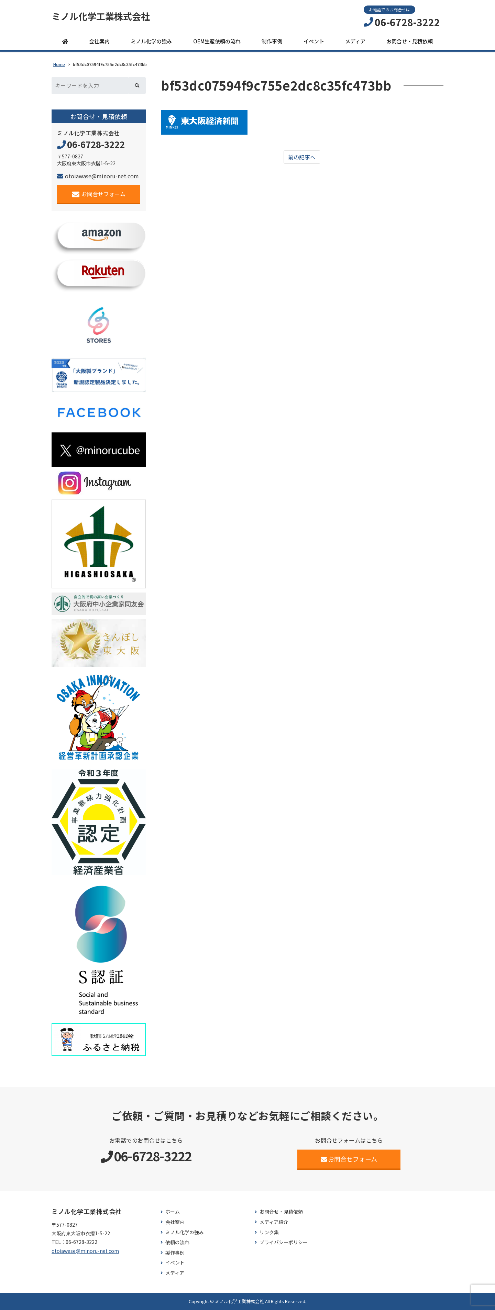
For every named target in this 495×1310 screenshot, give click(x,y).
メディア (355, 41)
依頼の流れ (177, 1242)
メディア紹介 (274, 1222)
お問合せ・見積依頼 (409, 41)
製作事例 (175, 1252)
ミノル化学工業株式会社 (101, 16)
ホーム (172, 1211)
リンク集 (269, 1232)
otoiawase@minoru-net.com (98, 176)
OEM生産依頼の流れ (217, 41)
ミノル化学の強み (151, 41)
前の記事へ (302, 157)
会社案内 (99, 41)
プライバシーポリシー (284, 1242)
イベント (314, 41)
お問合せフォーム (99, 194)
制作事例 (272, 41)
